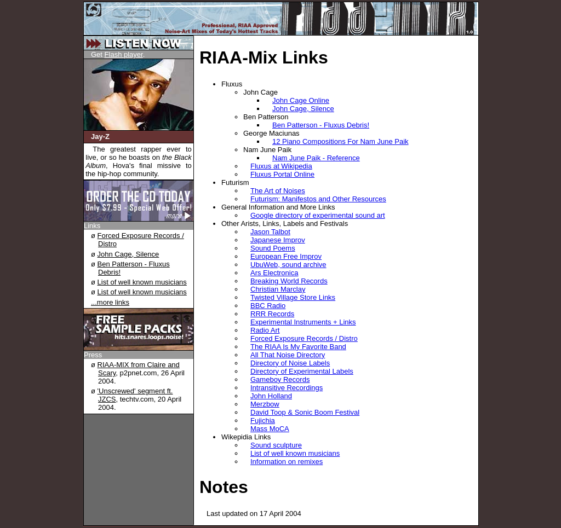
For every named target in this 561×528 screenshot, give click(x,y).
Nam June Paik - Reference (316, 158)
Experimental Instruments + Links (303, 322)
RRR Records (272, 314)
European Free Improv (286, 256)
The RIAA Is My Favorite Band (298, 347)
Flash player (124, 54)
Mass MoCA (269, 429)
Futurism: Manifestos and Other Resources (318, 199)
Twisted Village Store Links (292, 297)
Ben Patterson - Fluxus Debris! (320, 125)
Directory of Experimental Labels (301, 371)
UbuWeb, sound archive (288, 264)
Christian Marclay (277, 289)
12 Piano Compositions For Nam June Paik (340, 141)
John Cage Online (300, 100)
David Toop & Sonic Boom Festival (304, 412)
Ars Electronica (274, 273)
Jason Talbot (270, 232)
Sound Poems (272, 248)
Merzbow (264, 404)
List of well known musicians (142, 282)
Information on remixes (286, 461)
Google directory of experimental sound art (317, 215)
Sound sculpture (276, 445)
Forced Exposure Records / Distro (304, 338)
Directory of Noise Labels (290, 363)
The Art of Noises (277, 191)
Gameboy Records (280, 379)
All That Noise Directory (287, 355)
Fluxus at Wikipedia (281, 166)
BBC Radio (267, 305)
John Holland (271, 396)
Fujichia (262, 420)
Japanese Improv (277, 240)
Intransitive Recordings (286, 388)
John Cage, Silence (128, 254)
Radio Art (264, 330)
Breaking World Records (289, 281)
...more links (110, 302)
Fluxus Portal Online (282, 174)
